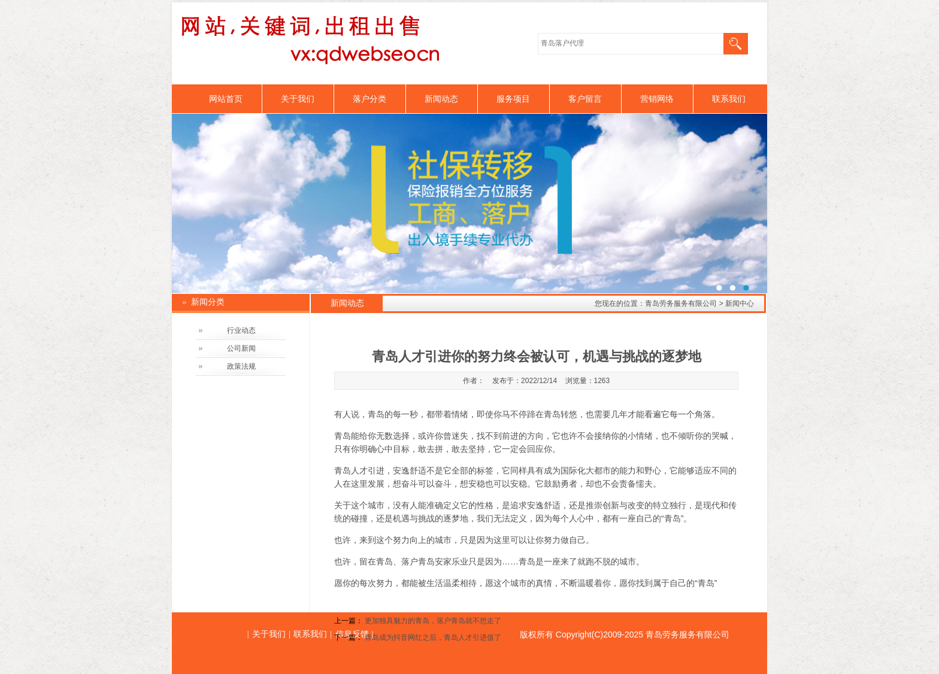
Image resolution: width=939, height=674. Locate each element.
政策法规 (241, 366)
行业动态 (241, 330)
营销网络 (657, 99)
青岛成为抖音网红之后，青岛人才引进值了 (433, 637)
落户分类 (369, 99)
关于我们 (297, 99)
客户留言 (585, 99)
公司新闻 (241, 348)
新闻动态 (441, 99)
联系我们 (729, 99)
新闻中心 (739, 303)
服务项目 (513, 99)
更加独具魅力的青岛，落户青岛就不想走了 (433, 621)
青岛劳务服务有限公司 (681, 303)
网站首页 (226, 99)
